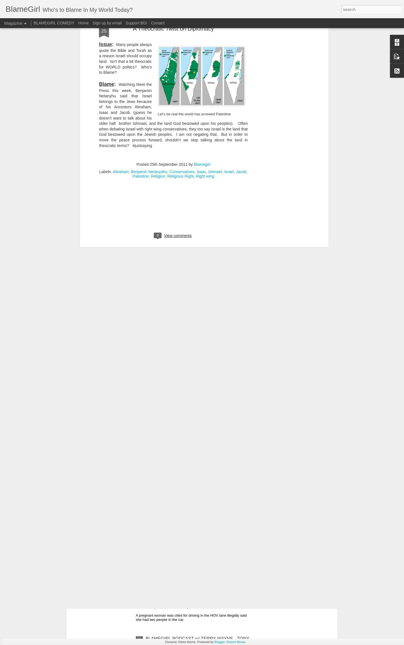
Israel (229, 49)
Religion (158, 54)
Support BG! (136, 23)
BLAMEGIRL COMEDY (54, 23)
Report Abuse (236, 642)
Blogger (219, 642)
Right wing (205, 54)
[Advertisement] (173, 90)
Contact (158, 23)
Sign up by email (107, 23)
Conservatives (181, 49)
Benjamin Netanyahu (149, 49)
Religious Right (180, 54)
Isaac (201, 49)
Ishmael (215, 49)
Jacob (241, 49)
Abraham (121, 49)
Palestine (140, 54)
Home (83, 23)
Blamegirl (202, 42)
